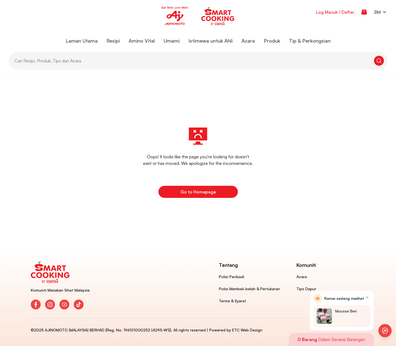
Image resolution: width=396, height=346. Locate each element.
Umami (172, 41)
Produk (272, 41)
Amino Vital (142, 41)
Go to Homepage (198, 192)
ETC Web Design (247, 330)
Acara (248, 41)
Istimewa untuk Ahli (210, 41)
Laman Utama (82, 41)
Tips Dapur (306, 288)
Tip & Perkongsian (310, 41)
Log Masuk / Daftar (335, 12)
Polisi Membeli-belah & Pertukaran (249, 288)
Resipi (113, 41)
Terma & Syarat (232, 300)
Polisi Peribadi (231, 276)
